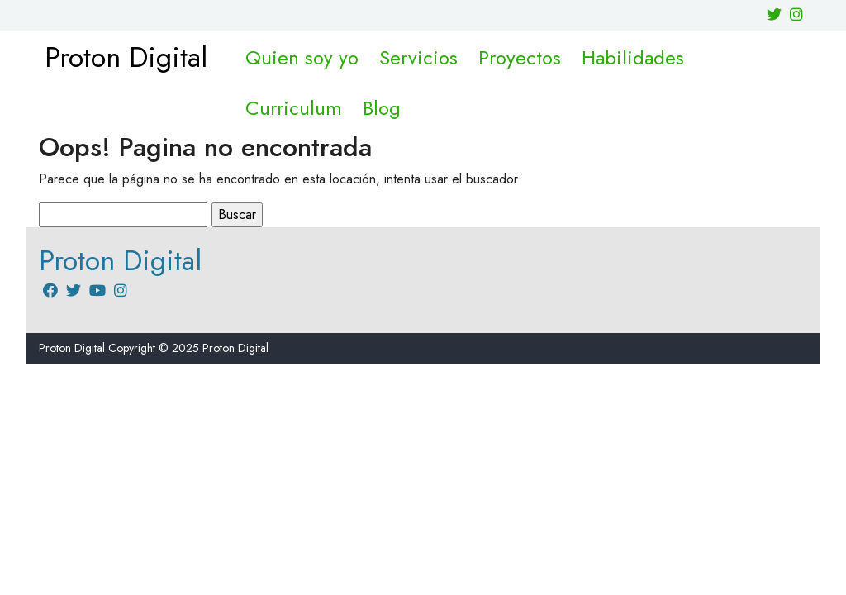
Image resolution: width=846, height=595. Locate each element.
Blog (382, 107)
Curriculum (293, 107)
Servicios (418, 57)
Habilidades (633, 57)
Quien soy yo (302, 57)
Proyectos (519, 57)
